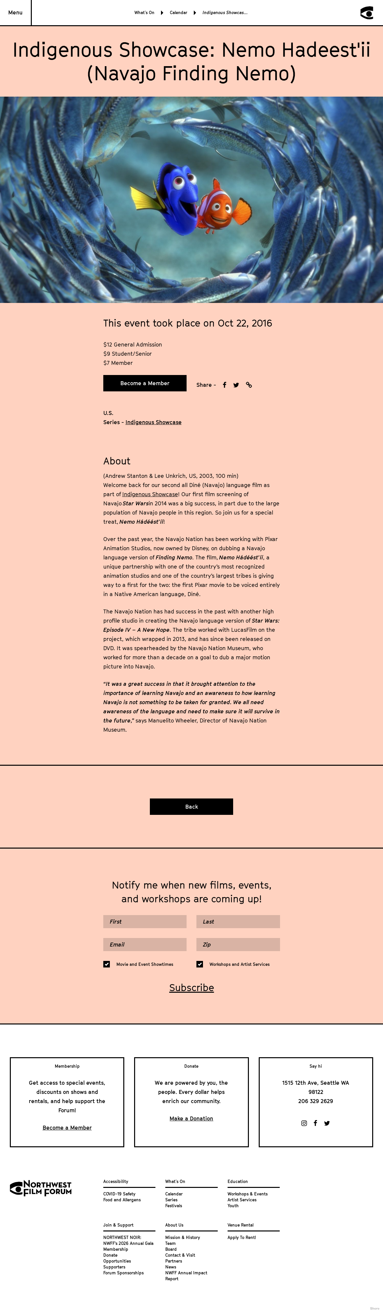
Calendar (178, 12)
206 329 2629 (315, 1101)
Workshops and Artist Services (240, 964)
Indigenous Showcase (150, 494)
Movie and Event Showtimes (144, 964)
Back (191, 806)
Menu (15, 12)
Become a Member (145, 383)
